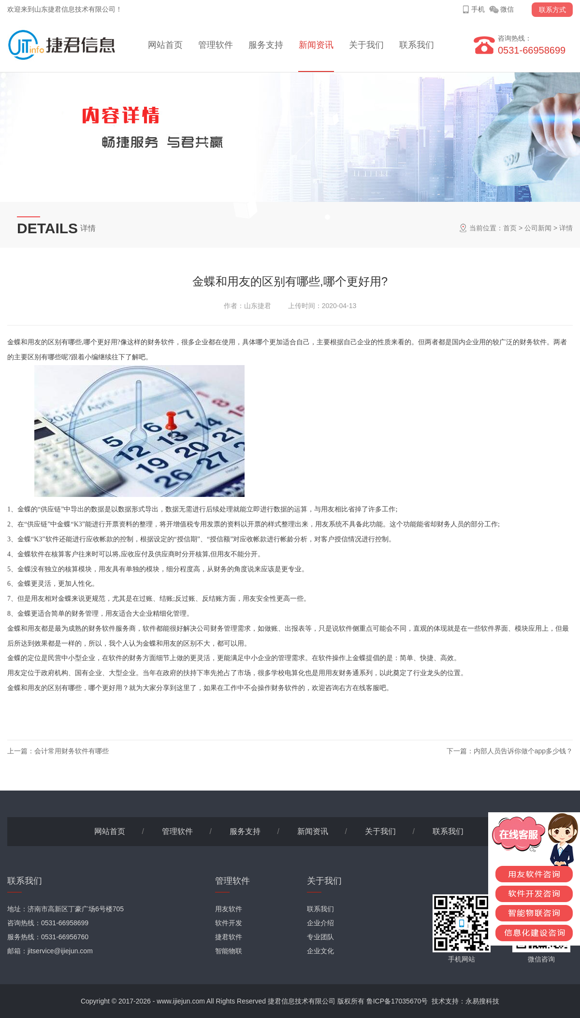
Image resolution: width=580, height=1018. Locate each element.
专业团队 (320, 937)
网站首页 (165, 45)
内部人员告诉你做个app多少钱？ (523, 751)
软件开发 (228, 923)
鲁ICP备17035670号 (397, 1001)
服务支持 (265, 45)
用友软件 (228, 909)
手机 (478, 9)
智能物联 (228, 951)
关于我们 (366, 45)
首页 (510, 228)
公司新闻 (537, 228)
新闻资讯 (316, 45)
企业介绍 (320, 923)
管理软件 (215, 45)
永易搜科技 (482, 1001)
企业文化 (320, 951)
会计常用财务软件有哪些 (71, 751)
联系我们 (416, 45)
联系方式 (552, 10)
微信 (507, 9)
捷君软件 (228, 937)
